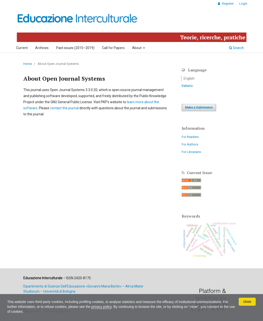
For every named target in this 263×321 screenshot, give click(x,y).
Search (236, 48)
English (189, 78)
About (137, 48)
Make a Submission (199, 107)
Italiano (187, 86)
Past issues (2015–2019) (75, 48)
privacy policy (101, 307)
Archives (42, 48)
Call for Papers (113, 48)
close (247, 302)
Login (243, 3)
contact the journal (64, 108)
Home (27, 64)
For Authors (190, 144)
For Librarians (191, 152)
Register (227, 3)
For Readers (190, 137)
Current (22, 48)
